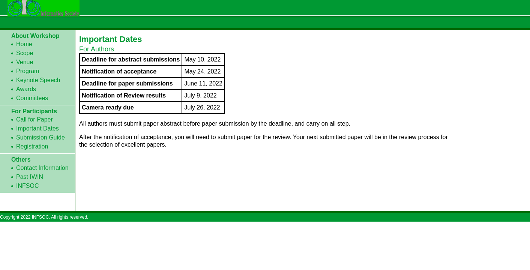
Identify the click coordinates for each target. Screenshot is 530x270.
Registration (32, 146)
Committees (32, 98)
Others (21, 159)
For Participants (34, 111)
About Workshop (35, 36)
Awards (26, 89)
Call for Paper (34, 119)
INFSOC (27, 186)
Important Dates (37, 128)
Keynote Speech (38, 80)
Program (27, 71)
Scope (24, 53)
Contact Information (42, 168)
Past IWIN (29, 177)
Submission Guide (40, 137)
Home (24, 44)
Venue (24, 62)
